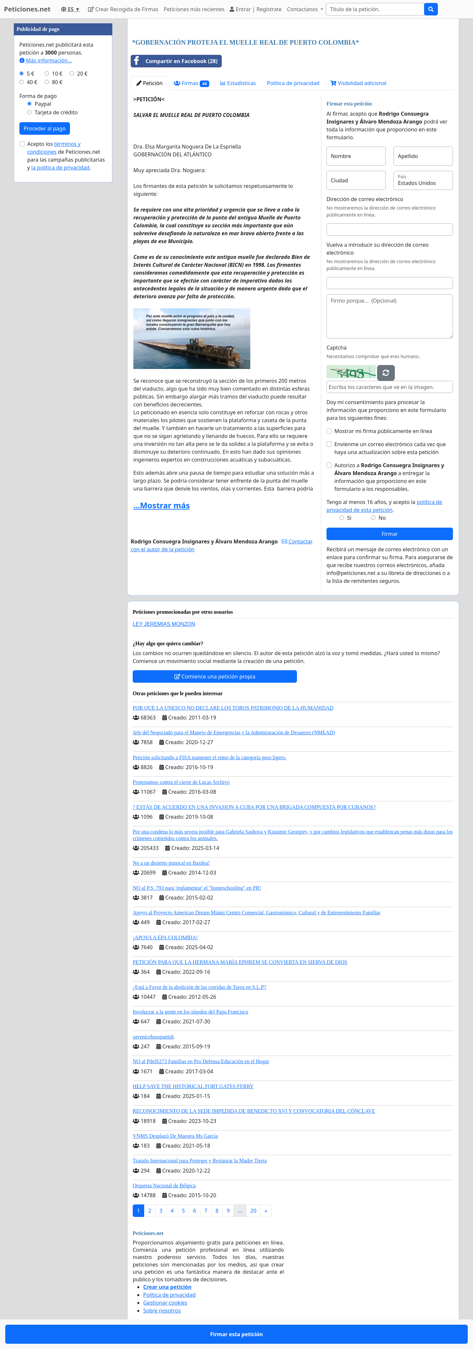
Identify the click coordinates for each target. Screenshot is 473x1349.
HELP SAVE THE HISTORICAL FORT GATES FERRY (193, 1086)
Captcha (337, 347)
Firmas (191, 83)
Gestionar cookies (165, 1302)
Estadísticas (238, 83)
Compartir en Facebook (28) (174, 61)
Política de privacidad (293, 83)
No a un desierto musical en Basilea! (171, 863)
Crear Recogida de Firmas (123, 9)
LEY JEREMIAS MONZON (164, 624)
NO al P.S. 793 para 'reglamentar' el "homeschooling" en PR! (197, 888)
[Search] (375, 9)
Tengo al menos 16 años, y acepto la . (384, 506)
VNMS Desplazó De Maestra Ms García (175, 1136)
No (382, 517)
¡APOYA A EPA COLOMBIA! (165, 937)
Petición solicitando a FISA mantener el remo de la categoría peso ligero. (209, 757)
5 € (30, 73)
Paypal (43, 103)
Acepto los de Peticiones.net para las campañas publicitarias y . (66, 155)
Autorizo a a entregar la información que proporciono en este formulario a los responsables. (389, 477)
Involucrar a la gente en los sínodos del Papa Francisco (190, 1012)
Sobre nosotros (162, 1310)
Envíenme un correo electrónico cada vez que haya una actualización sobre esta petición (390, 448)
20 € (82, 73)
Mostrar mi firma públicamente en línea (383, 431)
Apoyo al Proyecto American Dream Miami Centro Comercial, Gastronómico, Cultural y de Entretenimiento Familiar (256, 912)
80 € (57, 82)
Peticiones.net (27, 9)
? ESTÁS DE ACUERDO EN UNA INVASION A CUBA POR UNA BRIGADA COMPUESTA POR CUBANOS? (254, 807)
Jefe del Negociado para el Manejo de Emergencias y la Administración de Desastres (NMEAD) (234, 732)
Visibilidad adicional (358, 83)
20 (253, 1210)
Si (349, 517)
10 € (57, 73)
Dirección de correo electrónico (365, 199)
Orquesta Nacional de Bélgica (164, 1185)
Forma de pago (38, 96)
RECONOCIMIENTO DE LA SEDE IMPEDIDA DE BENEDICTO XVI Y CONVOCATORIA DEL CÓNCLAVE (254, 1111)
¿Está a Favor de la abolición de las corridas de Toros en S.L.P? (199, 987)
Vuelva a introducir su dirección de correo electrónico (378, 248)
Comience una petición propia (215, 676)
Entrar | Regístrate (256, 9)
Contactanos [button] (303, 9)
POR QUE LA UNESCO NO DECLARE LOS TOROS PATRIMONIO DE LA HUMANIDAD (233, 708)
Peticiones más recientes (194, 9)
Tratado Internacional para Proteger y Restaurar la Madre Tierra (200, 1160)
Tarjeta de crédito (56, 112)
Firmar (390, 533)
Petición (149, 83)
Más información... (45, 60)
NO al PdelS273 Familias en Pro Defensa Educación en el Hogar (201, 1061)
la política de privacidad (60, 167)
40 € (32, 82)
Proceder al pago (45, 128)
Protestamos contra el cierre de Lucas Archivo (181, 782)
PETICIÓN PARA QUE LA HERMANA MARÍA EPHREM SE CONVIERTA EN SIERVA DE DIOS (240, 962)
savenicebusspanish (153, 1037)
